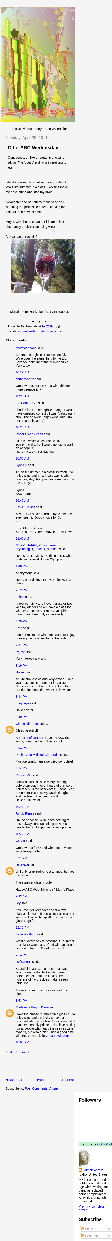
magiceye (22, 703)
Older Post (67, 1079)
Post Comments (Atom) (41, 1088)
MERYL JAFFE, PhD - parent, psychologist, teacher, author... (37, 547)
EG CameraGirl (26, 403)
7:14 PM (21, 955)
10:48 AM (22, 500)
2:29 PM (21, 621)
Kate (19, 628)
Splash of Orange (31, 737)
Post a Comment (17, 1052)
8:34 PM (21, 696)
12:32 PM (22, 927)
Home (41, 1079)
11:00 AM (22, 538)
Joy (18, 903)
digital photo (45, 331)
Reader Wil (23, 775)
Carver (20, 841)
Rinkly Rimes (25, 813)
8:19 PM (21, 665)
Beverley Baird (26, 934)
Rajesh (20, 652)
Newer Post (14, 1079)
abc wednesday (26, 331)
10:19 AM (22, 372)
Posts (87, 1229)
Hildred (21, 672)
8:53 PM (21, 1000)
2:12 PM (21, 590)
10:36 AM (22, 458)
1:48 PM (21, 566)
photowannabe (26, 348)
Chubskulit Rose (27, 724)
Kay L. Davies (25, 507)
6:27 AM (21, 858)
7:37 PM (21, 645)
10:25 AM (22, 396)
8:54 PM (21, 748)
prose (57, 331)
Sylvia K (21, 465)
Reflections (23, 961)
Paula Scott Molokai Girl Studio (37, 755)
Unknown (22, 865)
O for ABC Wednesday (33, 147)
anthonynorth (25, 379)
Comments (90, 1236)
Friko (19, 597)
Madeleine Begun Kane (32, 1007)
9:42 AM (21, 896)
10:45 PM (22, 806)
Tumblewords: (93, 1170)
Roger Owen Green (29, 434)
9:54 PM (21, 768)
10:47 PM (22, 834)
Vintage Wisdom (57, 1035)
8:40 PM (21, 717)
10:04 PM (22, 1042)
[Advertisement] (53, 1067)
